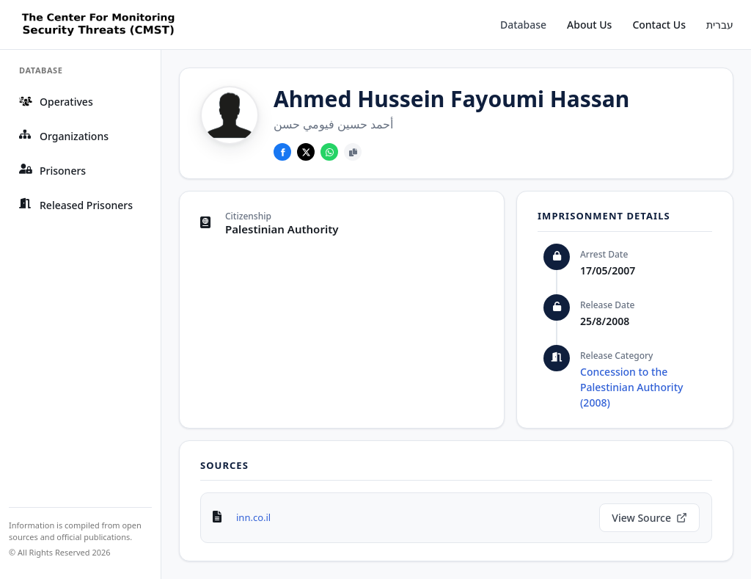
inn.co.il (253, 517)
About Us (589, 25)
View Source (649, 518)
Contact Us (659, 25)
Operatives (56, 102)
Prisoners (52, 171)
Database (523, 25)
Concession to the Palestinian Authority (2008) (631, 387)
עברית (719, 25)
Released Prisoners (76, 205)
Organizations (64, 136)
